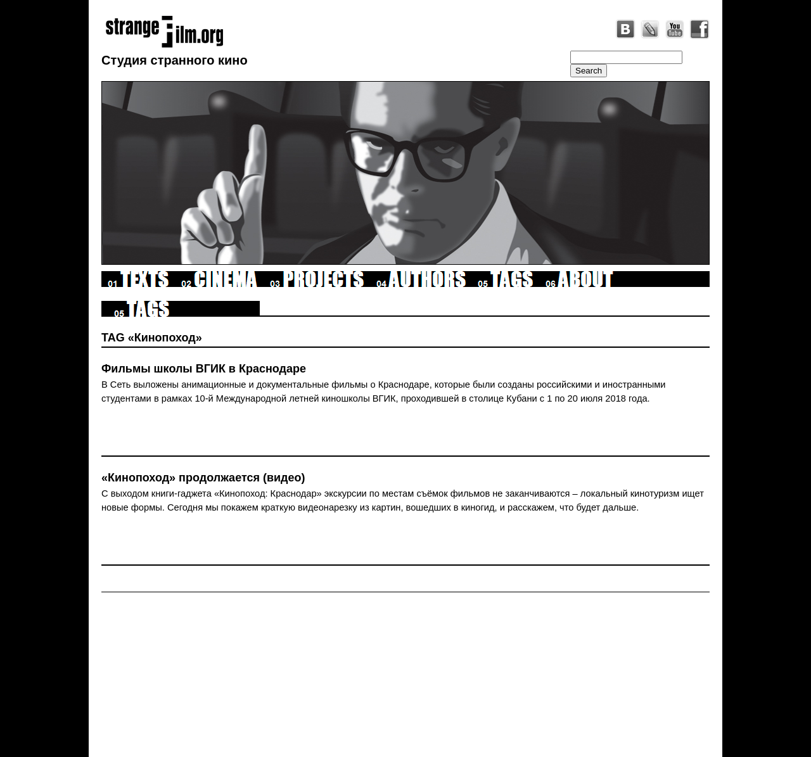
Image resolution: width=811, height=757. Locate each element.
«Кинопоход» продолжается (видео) (203, 477)
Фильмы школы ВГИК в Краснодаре (203, 368)
